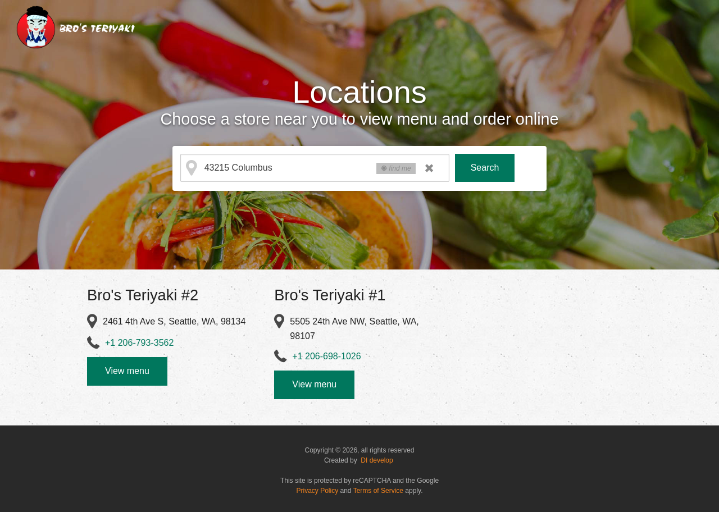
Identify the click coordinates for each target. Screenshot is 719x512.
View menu (127, 371)
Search (485, 167)
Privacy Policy (318, 491)
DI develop (377, 460)
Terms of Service (378, 491)
